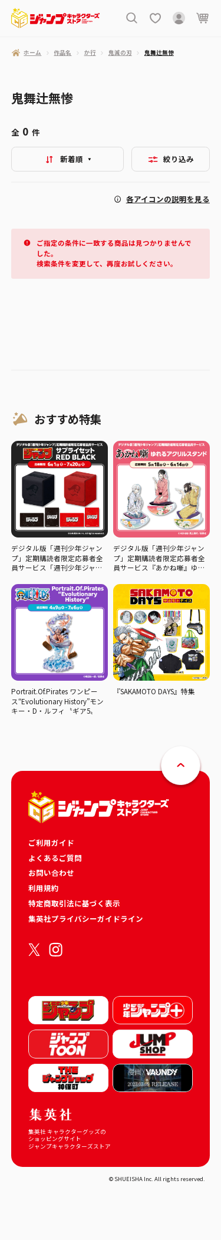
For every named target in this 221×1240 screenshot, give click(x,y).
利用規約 (43, 887)
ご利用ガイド (51, 842)
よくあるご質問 (55, 857)
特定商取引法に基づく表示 (74, 903)
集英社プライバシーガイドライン (85, 918)
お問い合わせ (51, 872)
